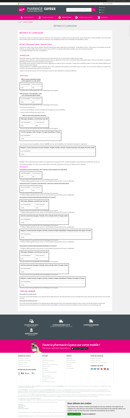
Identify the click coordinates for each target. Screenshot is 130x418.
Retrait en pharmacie (96, 352)
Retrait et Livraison (28, 22)
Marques (103, 17)
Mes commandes (70, 356)
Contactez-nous (22, 358)
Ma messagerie (70, 361)
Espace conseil (46, 360)
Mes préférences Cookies (48, 375)
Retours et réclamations (24, 360)
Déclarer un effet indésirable (49, 365)
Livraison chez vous (96, 354)
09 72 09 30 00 (101, 323)
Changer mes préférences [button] (88, 414)
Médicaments (27, 17)
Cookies (44, 373)
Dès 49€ (53, 324)
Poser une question (23, 356)
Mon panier (69, 358)
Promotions (65, 17)
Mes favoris (69, 360)
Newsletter (45, 361)
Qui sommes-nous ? (23, 352)
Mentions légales (46, 369)
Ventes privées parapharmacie (50, 358)
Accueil (19, 22)
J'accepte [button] (70, 414)
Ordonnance (45, 363)
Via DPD (77, 323)
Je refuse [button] (77, 414)
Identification (69, 352)
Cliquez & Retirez (29, 323)
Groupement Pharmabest (24, 354)
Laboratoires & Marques (48, 354)
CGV (43, 367)
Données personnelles (48, 371)
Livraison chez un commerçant (99, 356)
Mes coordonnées (71, 354)
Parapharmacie (46, 17)
